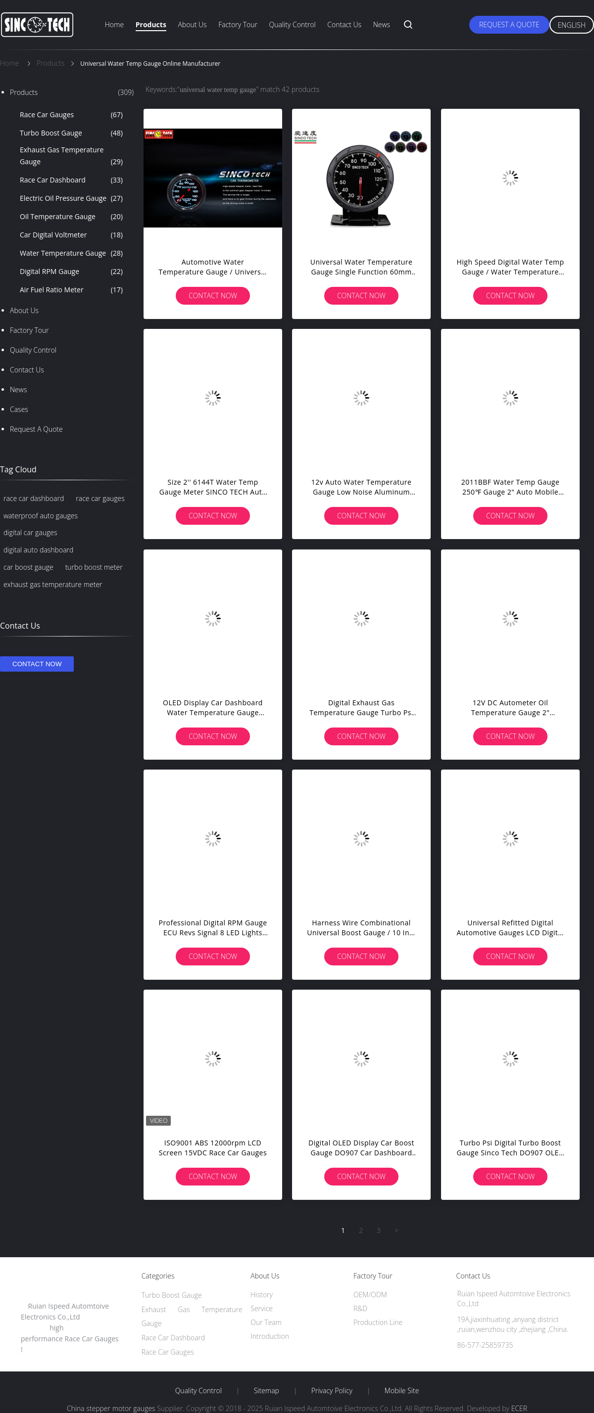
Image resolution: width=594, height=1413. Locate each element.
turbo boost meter (94, 567)
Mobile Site (402, 1390)
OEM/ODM (370, 1294)
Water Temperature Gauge (71, 253)
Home (114, 24)
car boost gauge (28, 567)
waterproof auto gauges (40, 515)
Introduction (269, 1336)
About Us (192, 24)
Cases (19, 409)
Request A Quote (509, 24)
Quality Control (292, 24)
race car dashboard (33, 498)
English (572, 25)
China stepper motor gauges (111, 1408)
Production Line (377, 1322)
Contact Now (213, 295)
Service (261, 1308)
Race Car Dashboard (71, 180)
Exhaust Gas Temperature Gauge (71, 156)
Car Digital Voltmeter (71, 235)
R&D (360, 1308)
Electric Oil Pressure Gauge (71, 198)
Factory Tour (237, 24)
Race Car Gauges (71, 115)
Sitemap (266, 1390)
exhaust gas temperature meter (52, 584)
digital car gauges (30, 532)
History (261, 1294)
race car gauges (100, 498)
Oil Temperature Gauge (71, 217)
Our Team (266, 1322)
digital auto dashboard (38, 549)
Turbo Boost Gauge (71, 133)
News (381, 24)
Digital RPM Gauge (71, 271)
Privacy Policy (331, 1390)
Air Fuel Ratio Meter (71, 290)
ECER (519, 1408)
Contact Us (344, 24)
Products (151, 24)
